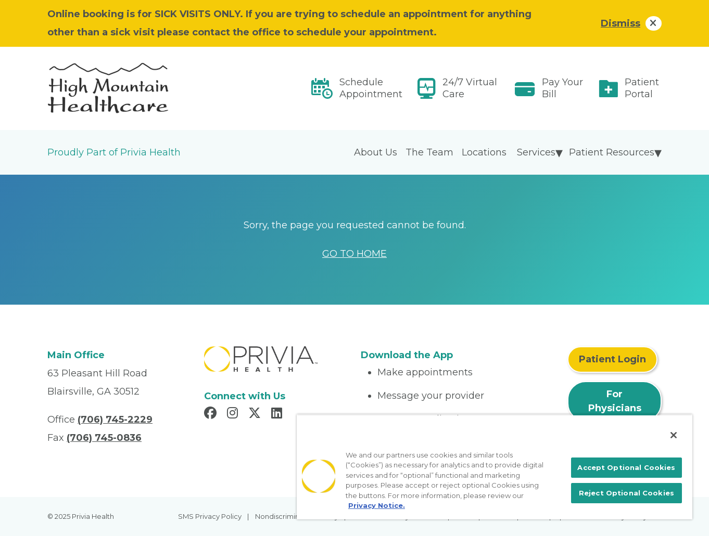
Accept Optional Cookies (626, 467)
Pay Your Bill (562, 88)
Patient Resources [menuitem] (611, 152)
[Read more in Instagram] (234, 414)
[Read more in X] (256, 414)
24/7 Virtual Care (469, 88)
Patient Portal (642, 88)
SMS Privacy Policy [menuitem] (210, 516)
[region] (494, 466)
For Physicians (614, 401)
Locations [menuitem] (484, 152)
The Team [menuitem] (429, 152)
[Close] (673, 435)
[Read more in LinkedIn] (278, 414)
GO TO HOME (354, 253)
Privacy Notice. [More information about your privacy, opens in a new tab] (376, 505)
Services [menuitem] (536, 152)
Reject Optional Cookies (626, 493)
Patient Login (612, 359)
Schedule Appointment (370, 88)
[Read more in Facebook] (212, 414)
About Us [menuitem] (375, 152)
